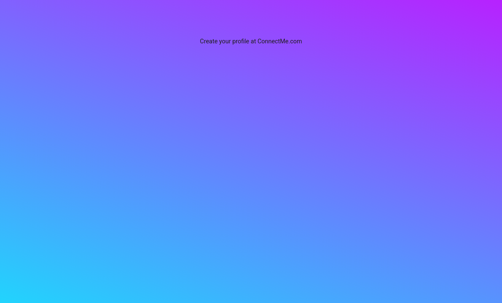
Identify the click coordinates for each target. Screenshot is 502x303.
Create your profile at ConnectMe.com (251, 41)
